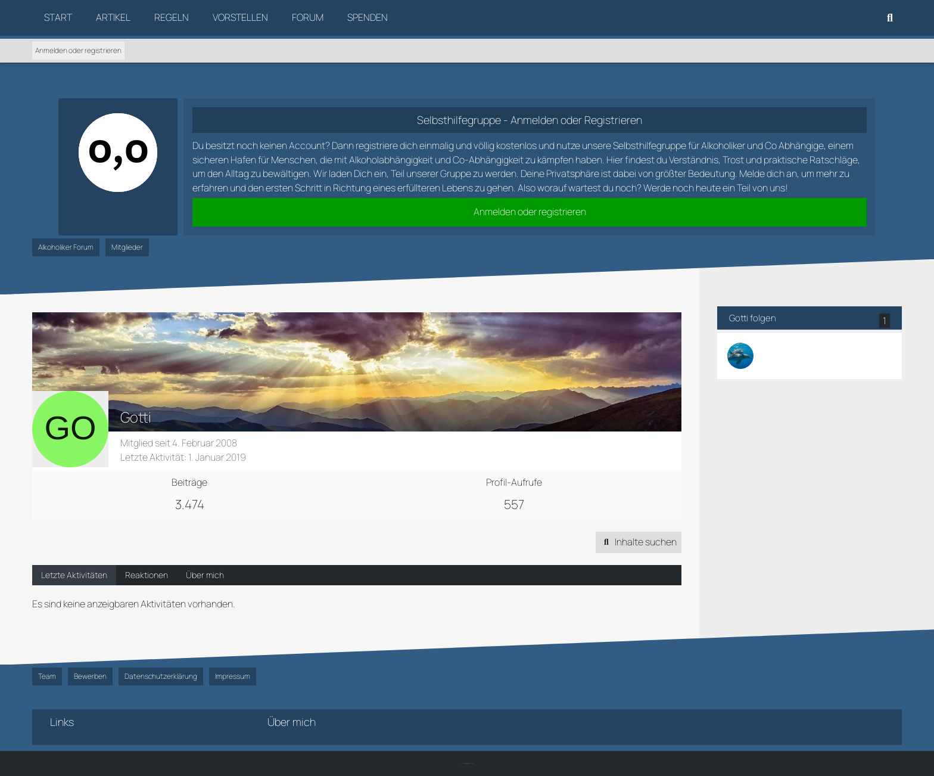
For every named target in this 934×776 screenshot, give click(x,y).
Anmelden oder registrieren (78, 50)
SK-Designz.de (467, 763)
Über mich (205, 575)
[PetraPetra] (740, 356)
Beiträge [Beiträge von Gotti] (189, 482)
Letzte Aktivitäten (74, 575)
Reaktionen (146, 575)
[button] (638, 542)
